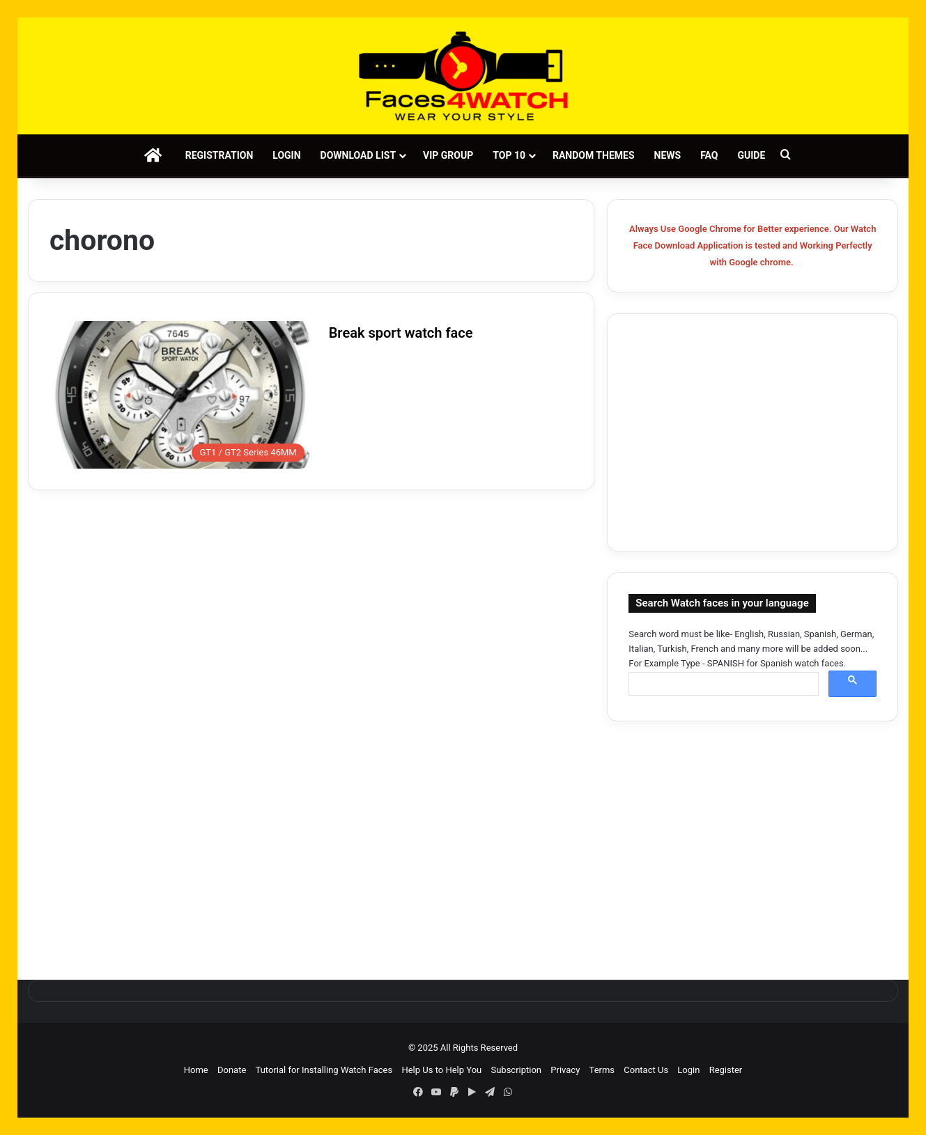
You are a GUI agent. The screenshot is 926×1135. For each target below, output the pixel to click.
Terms (602, 1070)
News (667, 155)
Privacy (565, 1070)
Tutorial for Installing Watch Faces (324, 1070)
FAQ (709, 155)
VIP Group (448, 155)
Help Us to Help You (441, 1070)
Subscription (516, 1070)
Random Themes (594, 155)
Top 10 (509, 155)
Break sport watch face (401, 332)
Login (286, 155)
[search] (722, 684)
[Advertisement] (752, 432)
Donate (231, 1070)
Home (196, 1070)
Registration (219, 155)
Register (726, 1070)
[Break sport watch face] (180, 395)
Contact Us (646, 1070)
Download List (358, 155)
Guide (752, 155)
